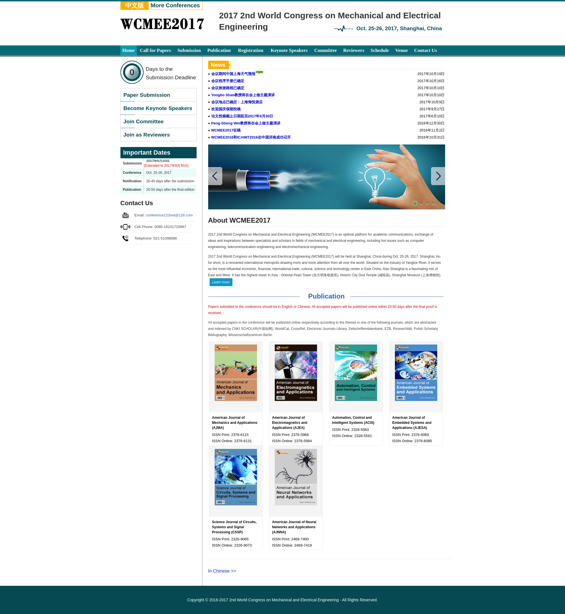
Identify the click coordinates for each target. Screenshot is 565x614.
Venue (401, 50)
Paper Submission (147, 95)
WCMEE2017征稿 (226, 130)
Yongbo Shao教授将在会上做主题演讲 (243, 95)
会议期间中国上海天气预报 (233, 74)
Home (128, 50)
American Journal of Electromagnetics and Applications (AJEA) (289, 423)
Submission (189, 50)
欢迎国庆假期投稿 (226, 109)
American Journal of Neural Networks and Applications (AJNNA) (294, 527)
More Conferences (175, 5)
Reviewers (353, 50)
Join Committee (144, 121)
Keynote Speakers (289, 50)
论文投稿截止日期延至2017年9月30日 (242, 116)
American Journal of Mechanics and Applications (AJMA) (235, 423)
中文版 (134, 5)
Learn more (221, 282)
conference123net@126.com (169, 215)
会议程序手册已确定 (227, 81)
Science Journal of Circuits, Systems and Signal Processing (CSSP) (234, 527)
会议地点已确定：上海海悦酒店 (237, 102)
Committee (325, 50)
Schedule (379, 50)
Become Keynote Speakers (158, 108)
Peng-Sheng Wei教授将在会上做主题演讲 (245, 123)
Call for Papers (155, 50)
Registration (250, 50)
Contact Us (425, 50)
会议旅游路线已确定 (227, 88)
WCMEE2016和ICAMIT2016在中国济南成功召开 (251, 137)
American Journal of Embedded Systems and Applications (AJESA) (412, 423)
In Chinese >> (222, 571)
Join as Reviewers (147, 135)
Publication (219, 50)
